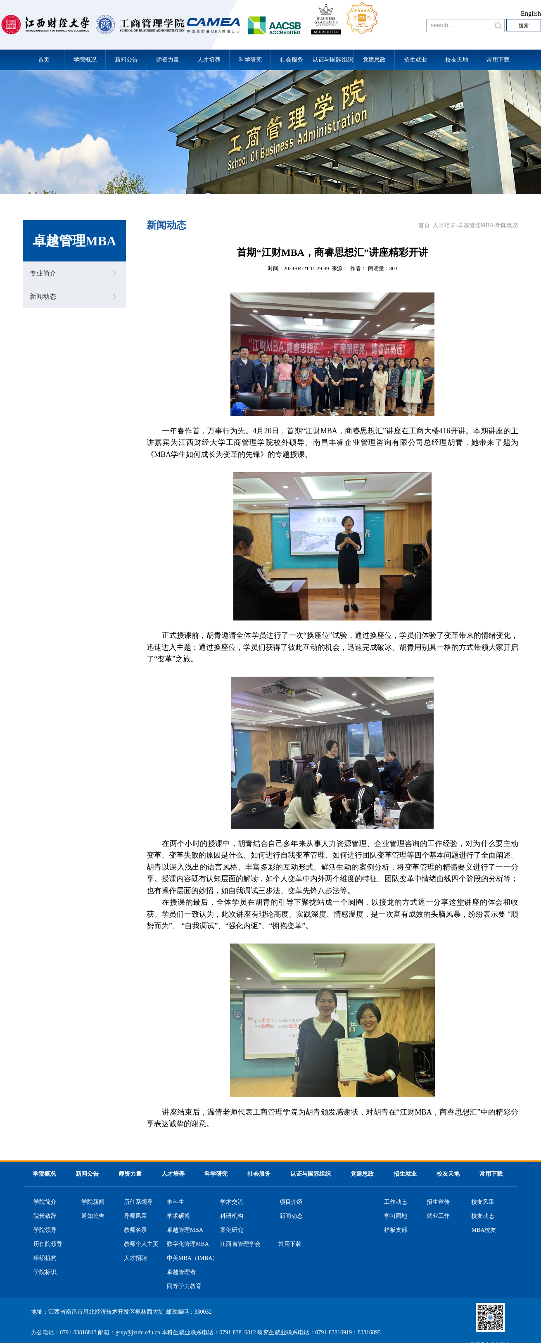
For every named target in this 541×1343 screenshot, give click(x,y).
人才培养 (209, 60)
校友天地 (456, 60)
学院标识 (45, 1272)
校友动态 (482, 1216)
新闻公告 (126, 60)
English (531, 13)
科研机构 (231, 1216)
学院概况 (85, 60)
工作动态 (395, 1202)
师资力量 (167, 60)
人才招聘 (135, 1258)
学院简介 (45, 1202)
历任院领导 (47, 1244)
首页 (44, 60)
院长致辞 (45, 1216)
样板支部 (395, 1230)
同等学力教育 (184, 1286)
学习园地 (395, 1216)
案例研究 (231, 1230)
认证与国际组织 (333, 60)
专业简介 (43, 273)
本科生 (175, 1202)
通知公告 (92, 1216)
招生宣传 (438, 1202)
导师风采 (135, 1216)
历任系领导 (138, 1202)
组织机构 (45, 1258)
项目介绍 (291, 1202)
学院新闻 (92, 1202)
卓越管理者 (181, 1272)
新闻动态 (43, 296)
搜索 (524, 26)
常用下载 (498, 60)
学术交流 (231, 1202)
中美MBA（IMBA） (192, 1258)
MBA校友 (483, 1230)
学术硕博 (178, 1216)
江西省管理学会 (240, 1244)
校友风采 (482, 1202)
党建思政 (374, 60)
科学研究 (250, 60)
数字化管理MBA (188, 1244)
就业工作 (438, 1216)
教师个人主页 (141, 1244)
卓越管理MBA (476, 225)
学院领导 (45, 1230)
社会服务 (291, 60)
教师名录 (135, 1230)
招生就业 (415, 60)
